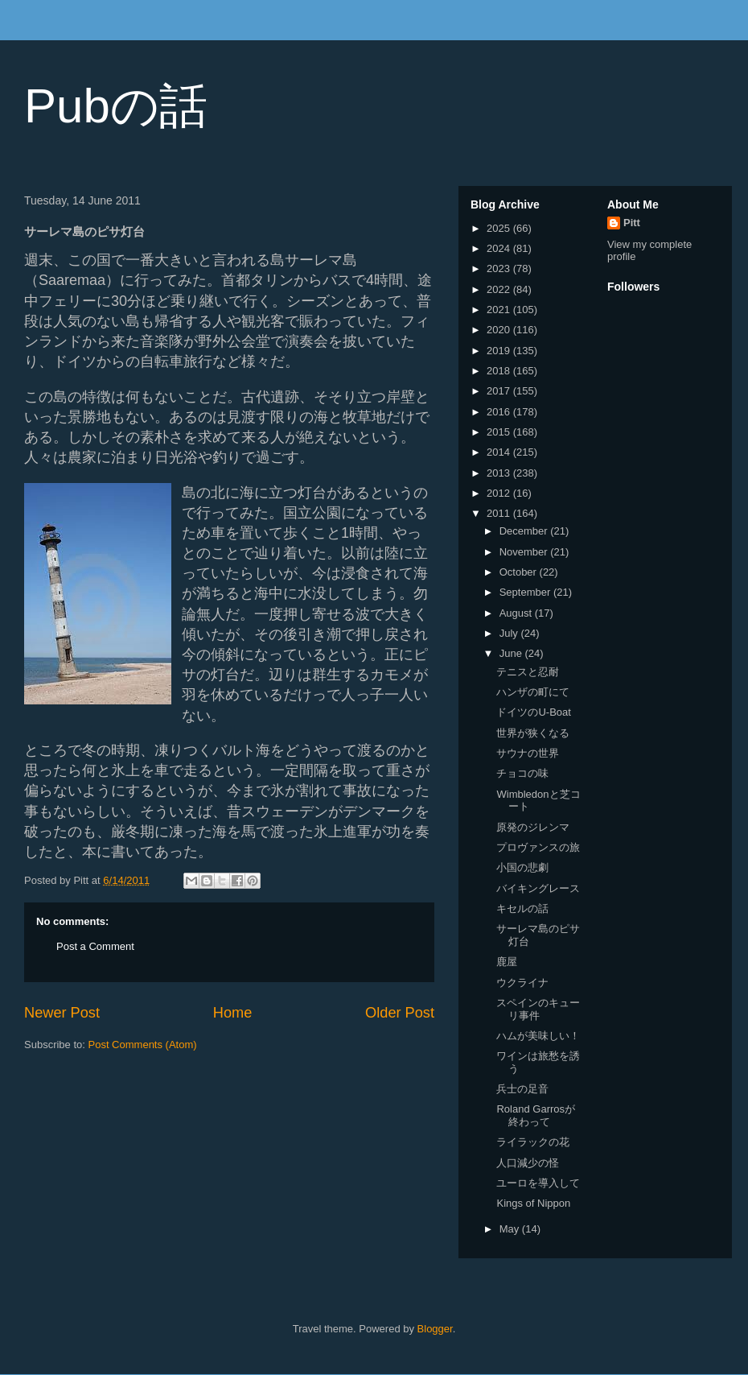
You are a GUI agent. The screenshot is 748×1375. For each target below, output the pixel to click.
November (525, 552)
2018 (500, 371)
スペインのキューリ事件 (538, 1009)
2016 (500, 412)
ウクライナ (522, 983)
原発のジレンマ (532, 827)
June (512, 653)
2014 (500, 452)
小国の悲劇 (522, 867)
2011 (500, 513)
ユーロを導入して (538, 1183)
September (526, 592)
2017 (500, 391)
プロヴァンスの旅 (538, 847)
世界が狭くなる (532, 733)
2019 (500, 351)
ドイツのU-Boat (533, 712)
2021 (500, 309)
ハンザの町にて (532, 692)
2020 (500, 330)
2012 (500, 493)
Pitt (631, 223)
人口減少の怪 (527, 1163)
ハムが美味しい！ (538, 1036)
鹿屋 (506, 962)
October (519, 572)
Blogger (435, 1329)
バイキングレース (538, 888)
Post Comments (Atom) (142, 1044)
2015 (500, 432)
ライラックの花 (532, 1142)
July (510, 633)
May (510, 1229)
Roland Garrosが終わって (535, 1115)
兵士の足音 (522, 1089)
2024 (500, 248)
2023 (500, 268)
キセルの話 (522, 908)
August (517, 613)
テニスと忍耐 (527, 672)
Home (233, 1013)
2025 (500, 228)
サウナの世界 (527, 753)
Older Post (399, 1013)
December (525, 531)
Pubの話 (116, 106)
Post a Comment (95, 946)
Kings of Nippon (533, 1203)
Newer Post (62, 1013)
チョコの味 (522, 773)
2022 (500, 289)
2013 (500, 473)
